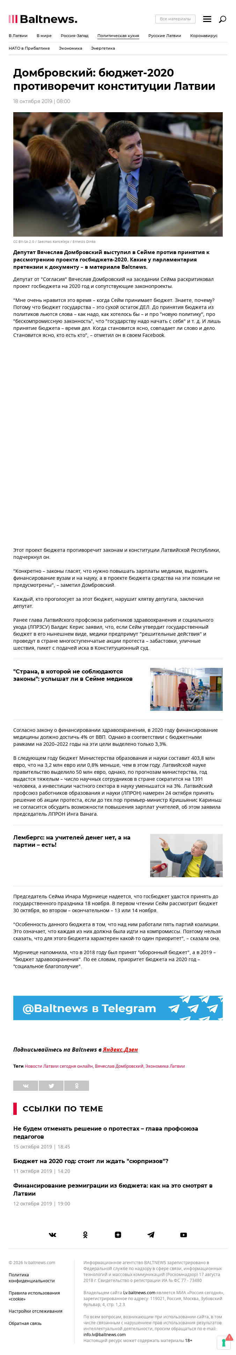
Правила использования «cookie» (34, 1296)
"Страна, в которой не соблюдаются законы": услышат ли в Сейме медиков (73, 675)
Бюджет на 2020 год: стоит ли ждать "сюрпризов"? (90, 1161)
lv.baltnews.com (139, 1293)
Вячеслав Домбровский (119, 1066)
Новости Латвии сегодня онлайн (59, 1066)
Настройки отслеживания (35, 1311)
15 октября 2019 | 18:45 (41, 1147)
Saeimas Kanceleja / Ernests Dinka (67, 241)
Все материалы (175, 18)
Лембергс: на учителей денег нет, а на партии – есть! (72, 841)
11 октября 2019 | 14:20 (41, 1171)
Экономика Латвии (165, 1066)
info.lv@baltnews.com (104, 1335)
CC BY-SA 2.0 (23, 241)
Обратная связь (25, 1323)
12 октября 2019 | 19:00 (41, 1204)
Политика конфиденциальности (32, 1278)
